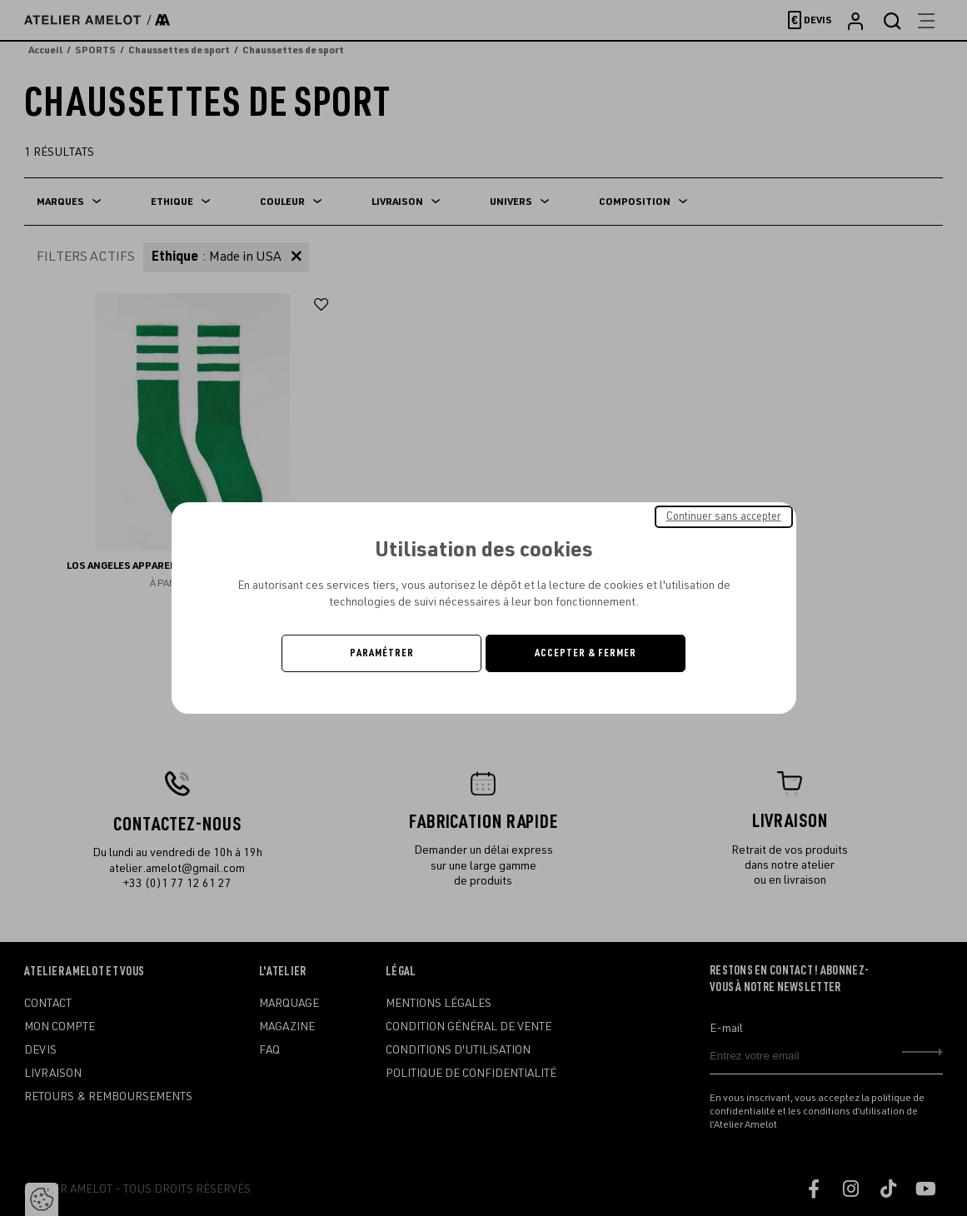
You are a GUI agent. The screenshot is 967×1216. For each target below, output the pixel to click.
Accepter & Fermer (585, 653)
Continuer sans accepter (723, 516)
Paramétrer (382, 653)
